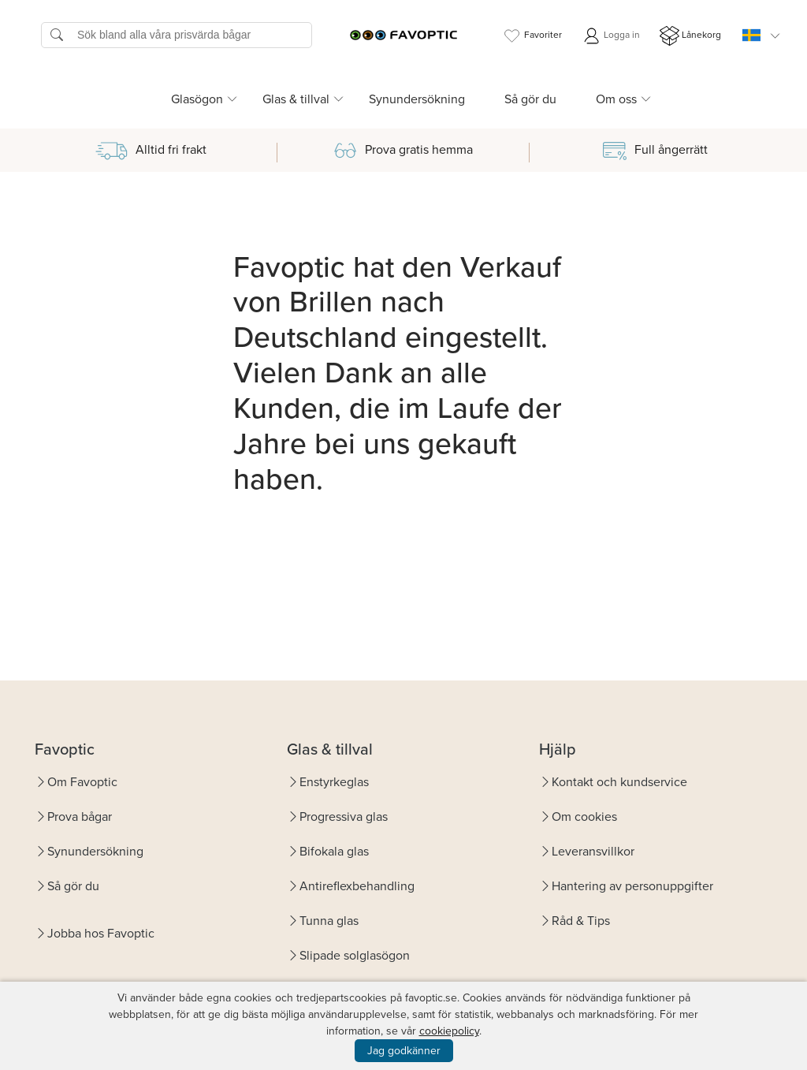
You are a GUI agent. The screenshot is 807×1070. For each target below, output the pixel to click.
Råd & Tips (581, 921)
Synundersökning (417, 99)
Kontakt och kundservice (619, 782)
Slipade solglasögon (354, 955)
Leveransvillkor (593, 851)
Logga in (611, 36)
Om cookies (584, 816)
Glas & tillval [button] (295, 99)
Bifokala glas (334, 851)
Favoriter (532, 36)
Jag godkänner (404, 1050)
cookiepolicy (449, 1031)
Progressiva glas (343, 816)
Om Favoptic (82, 782)
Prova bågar (79, 816)
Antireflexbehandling (357, 886)
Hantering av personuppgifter (632, 886)
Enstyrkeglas (334, 782)
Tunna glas (329, 921)
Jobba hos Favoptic (100, 933)
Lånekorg (690, 36)
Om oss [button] (616, 99)
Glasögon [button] (197, 99)
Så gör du (530, 99)
